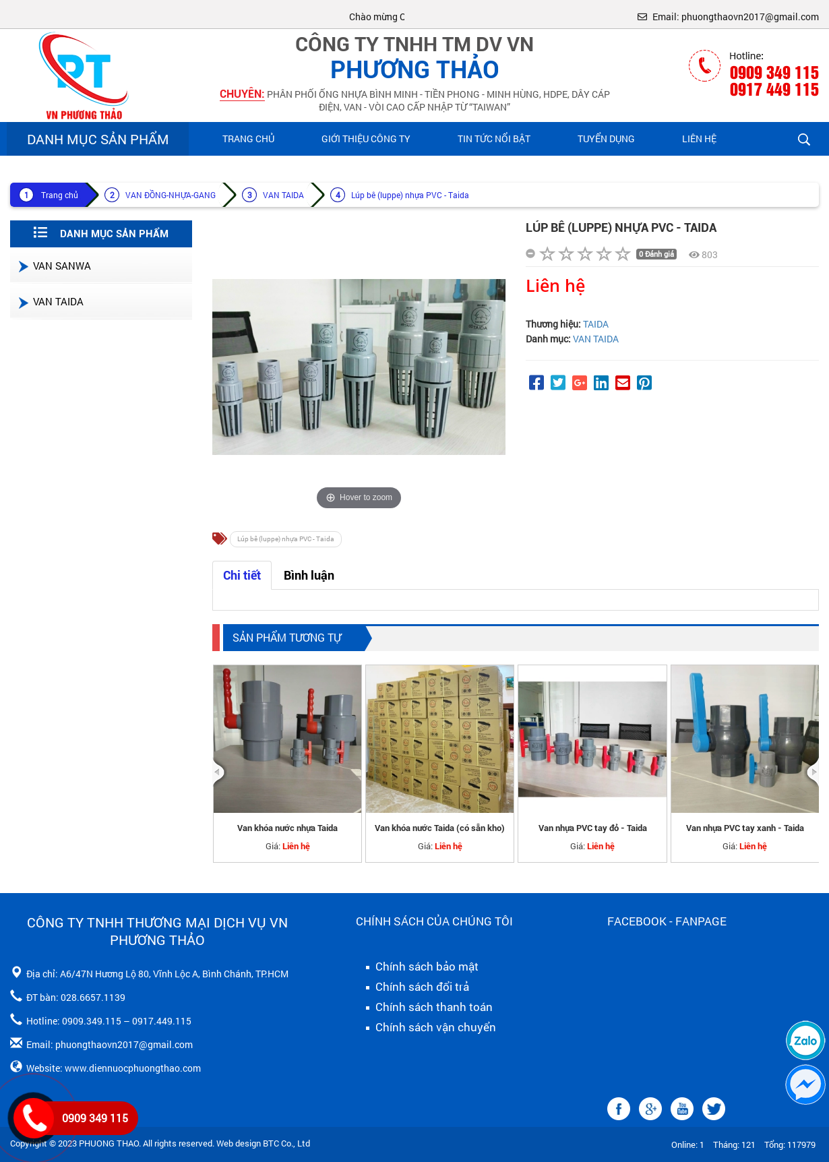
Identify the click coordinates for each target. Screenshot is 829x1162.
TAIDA (596, 323)
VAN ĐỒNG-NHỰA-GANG (170, 194)
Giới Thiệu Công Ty (365, 138)
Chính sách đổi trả (412, 986)
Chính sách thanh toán (424, 1007)
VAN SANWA (54, 265)
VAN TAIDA (283, 194)
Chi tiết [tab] (242, 575)
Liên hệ (699, 138)
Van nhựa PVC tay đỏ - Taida (593, 828)
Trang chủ (248, 138)
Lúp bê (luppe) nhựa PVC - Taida (410, 194)
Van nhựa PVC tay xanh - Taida (745, 828)
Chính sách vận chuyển (426, 1027)
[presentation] (219, 772)
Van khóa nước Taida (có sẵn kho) (440, 828)
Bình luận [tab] (309, 575)
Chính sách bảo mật (417, 966)
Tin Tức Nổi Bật (494, 138)
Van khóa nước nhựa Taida (287, 828)
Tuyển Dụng (606, 138)
